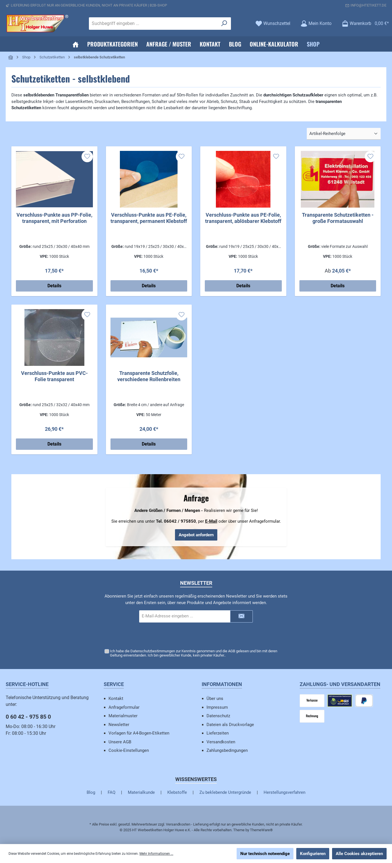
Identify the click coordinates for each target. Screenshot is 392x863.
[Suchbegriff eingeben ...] (153, 23)
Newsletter (119, 724)
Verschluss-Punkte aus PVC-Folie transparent (54, 376)
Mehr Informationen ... (156, 854)
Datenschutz (218, 715)
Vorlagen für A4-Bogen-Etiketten (139, 733)
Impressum (217, 707)
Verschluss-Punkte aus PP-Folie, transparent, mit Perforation (54, 218)
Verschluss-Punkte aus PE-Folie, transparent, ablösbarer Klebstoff (243, 218)
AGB (231, 651)
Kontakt (116, 698)
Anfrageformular (124, 707)
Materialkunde (141, 792)
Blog (91, 792)
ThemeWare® (261, 830)
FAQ (111, 792)
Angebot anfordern (196, 534)
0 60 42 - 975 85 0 (28, 716)
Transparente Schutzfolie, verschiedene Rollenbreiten (148, 376)
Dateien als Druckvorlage (230, 724)
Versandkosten (221, 741)
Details (54, 285)
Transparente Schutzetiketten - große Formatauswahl (338, 218)
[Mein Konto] (316, 23)
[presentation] (196, 636)
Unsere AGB (120, 741)
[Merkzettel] (273, 23)
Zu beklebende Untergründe (225, 792)
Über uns (215, 698)
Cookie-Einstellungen (129, 750)
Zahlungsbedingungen (227, 750)
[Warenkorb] (363, 23)
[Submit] (241, 616)
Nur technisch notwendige (265, 853)
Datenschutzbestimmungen (152, 651)
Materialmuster (123, 715)
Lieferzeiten (218, 733)
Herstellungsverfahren (284, 792)
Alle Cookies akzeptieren (359, 853)
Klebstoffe (177, 792)
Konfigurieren (313, 853)
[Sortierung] (344, 134)
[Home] (75, 44)
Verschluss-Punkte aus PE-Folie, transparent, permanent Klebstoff (148, 218)
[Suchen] (224, 23)
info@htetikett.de (368, 5)
